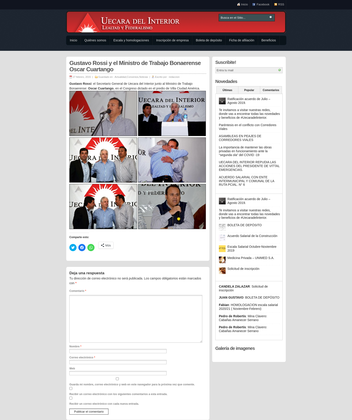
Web (72, 368)
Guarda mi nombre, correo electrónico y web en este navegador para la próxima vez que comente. (132, 384)
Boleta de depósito (209, 40)
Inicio (244, 4)
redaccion (174, 77)
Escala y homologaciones (131, 40)
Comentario (77, 291)
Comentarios (271, 90)
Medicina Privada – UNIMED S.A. (250, 258)
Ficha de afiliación (241, 40)
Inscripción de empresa (172, 40)
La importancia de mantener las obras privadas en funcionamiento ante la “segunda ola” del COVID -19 (245, 151)
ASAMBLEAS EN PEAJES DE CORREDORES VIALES (240, 138)
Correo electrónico (82, 357)
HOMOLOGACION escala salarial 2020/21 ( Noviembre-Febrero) (248, 307)
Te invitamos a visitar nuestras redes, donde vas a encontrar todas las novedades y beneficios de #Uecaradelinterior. (249, 113)
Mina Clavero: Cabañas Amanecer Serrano (243, 318)
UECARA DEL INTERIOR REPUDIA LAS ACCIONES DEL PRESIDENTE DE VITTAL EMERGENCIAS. (249, 166)
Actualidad (120, 77)
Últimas (227, 90)
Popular (249, 90)
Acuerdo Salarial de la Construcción (252, 236)
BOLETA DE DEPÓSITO (244, 225)
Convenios (133, 77)
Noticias (143, 77)
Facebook (263, 4)
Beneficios (269, 40)
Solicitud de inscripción (243, 268)
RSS (281, 4)
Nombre (75, 346)
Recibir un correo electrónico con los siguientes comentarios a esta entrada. (118, 394)
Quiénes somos (95, 40)
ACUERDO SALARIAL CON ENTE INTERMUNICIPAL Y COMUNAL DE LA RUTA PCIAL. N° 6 (246, 181)
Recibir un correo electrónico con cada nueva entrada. (104, 403)
